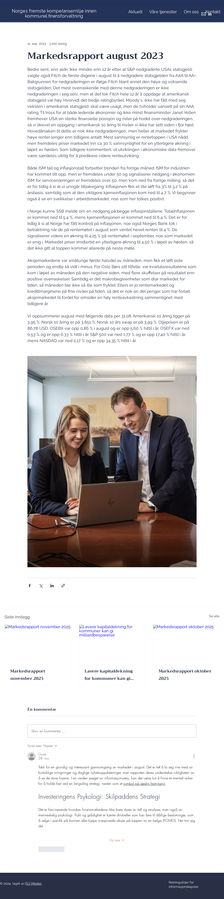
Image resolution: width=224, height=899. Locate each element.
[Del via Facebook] (29, 585)
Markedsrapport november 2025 (27, 674)
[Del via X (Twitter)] (41, 585)
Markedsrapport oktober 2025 (185, 674)
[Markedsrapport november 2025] (38, 643)
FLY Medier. (33, 883)
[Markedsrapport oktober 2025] (186, 643)
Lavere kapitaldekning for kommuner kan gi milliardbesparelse (109, 674)
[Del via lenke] (63, 585)
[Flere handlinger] (194, 756)
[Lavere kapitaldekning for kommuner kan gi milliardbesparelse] (112, 643)
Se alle (214, 616)
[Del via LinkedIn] (52, 585)
